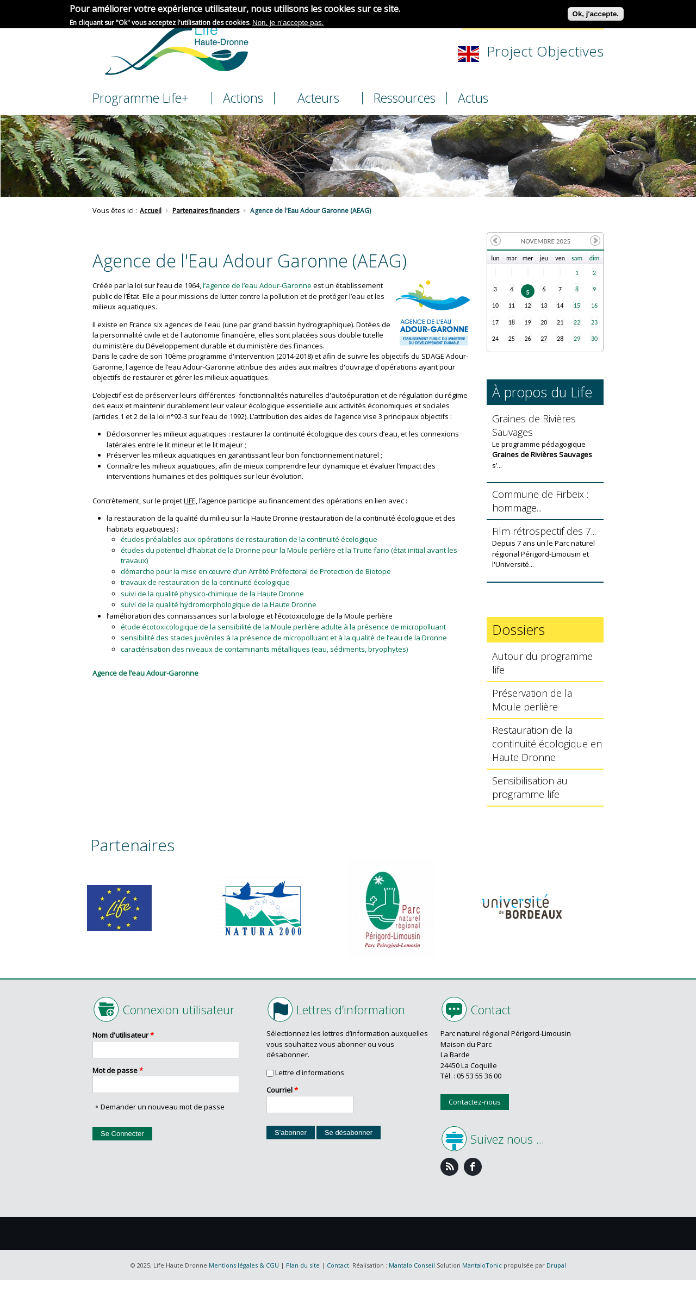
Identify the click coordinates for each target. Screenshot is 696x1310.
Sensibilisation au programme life (530, 787)
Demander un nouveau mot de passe (163, 1107)
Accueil (150, 211)
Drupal (556, 1265)
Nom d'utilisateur (123, 1035)
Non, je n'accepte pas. (288, 22)
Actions (243, 98)
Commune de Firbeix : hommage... (540, 501)
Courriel (282, 1090)
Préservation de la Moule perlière (532, 700)
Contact (338, 1265)
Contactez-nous (475, 1102)
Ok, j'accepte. (596, 13)
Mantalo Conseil (412, 1265)
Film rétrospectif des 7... (544, 531)
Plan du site (303, 1265)
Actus (473, 98)
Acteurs (318, 98)
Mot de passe (117, 1070)
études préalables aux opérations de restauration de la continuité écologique (249, 539)
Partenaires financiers (205, 211)
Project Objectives (545, 51)
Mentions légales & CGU (244, 1265)
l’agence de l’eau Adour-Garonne (257, 285)
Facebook (473, 1167)
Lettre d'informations (309, 1072)
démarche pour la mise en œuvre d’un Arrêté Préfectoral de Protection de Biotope (256, 571)
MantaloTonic (482, 1265)
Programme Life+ (140, 98)
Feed (449, 1167)
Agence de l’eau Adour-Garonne (145, 673)
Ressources (405, 98)
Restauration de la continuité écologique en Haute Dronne (547, 743)
